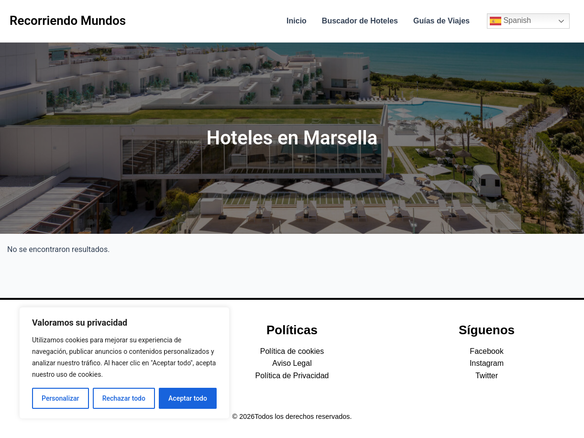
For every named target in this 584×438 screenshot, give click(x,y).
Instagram (487, 363)
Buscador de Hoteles (360, 21)
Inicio (296, 21)
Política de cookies (292, 351)
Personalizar (60, 398)
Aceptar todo (187, 398)
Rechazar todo (123, 398)
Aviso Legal (291, 363)
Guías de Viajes (441, 21)
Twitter (486, 376)
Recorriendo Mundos (68, 20)
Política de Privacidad (292, 376)
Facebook (486, 351)
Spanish (510, 21)
